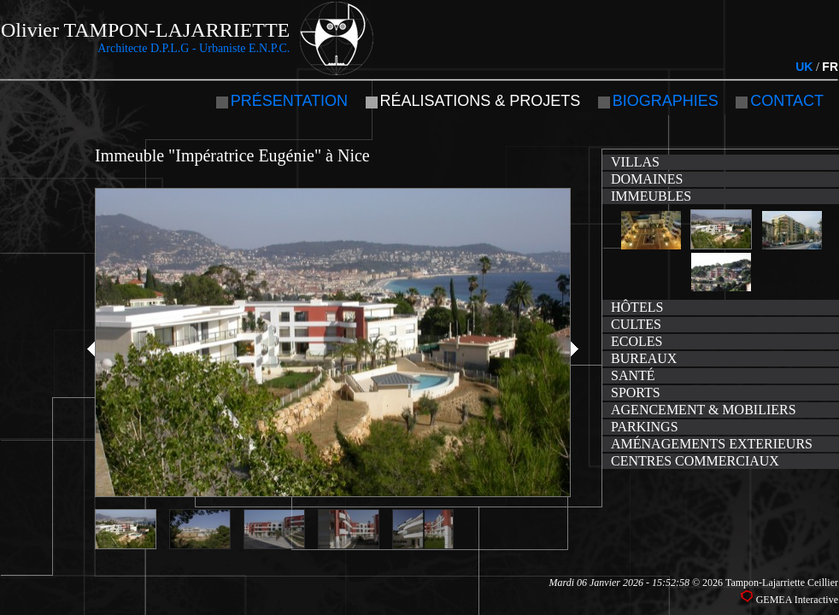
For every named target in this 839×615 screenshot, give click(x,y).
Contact (787, 100)
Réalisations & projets (480, 100)
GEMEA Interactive (797, 600)
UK (804, 66)
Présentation (289, 100)
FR (830, 66)
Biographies (666, 100)
